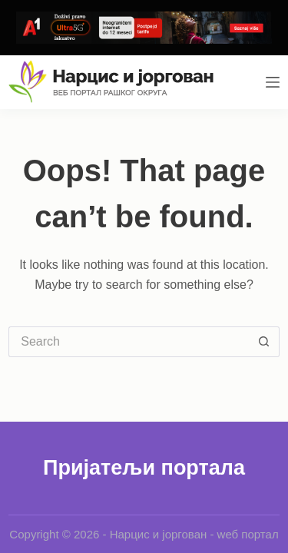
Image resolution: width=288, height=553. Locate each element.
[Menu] (273, 82)
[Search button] (264, 341)
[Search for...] (128, 341)
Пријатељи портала (144, 467)
